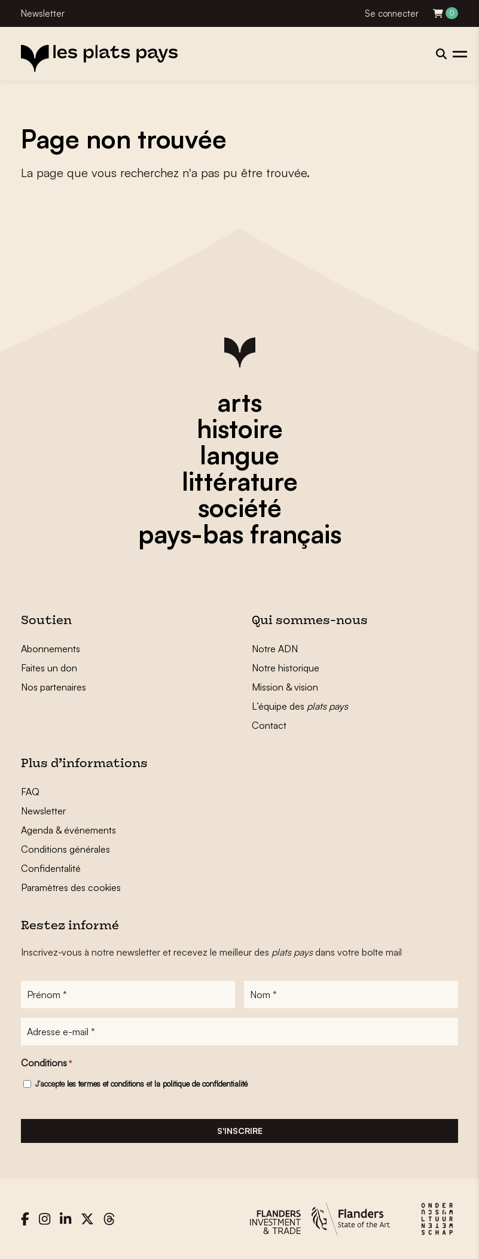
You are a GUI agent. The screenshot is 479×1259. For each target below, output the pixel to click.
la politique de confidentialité (201, 1083)
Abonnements (50, 649)
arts (239, 402)
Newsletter (43, 13)
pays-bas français (239, 533)
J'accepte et (141, 1083)
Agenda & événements (68, 830)
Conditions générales (65, 849)
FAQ (30, 792)
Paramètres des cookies (71, 887)
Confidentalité (51, 868)
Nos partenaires (53, 687)
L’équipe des (300, 706)
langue (239, 454)
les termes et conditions (105, 1083)
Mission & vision (285, 687)
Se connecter (392, 13)
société (240, 507)
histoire (240, 428)
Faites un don (49, 668)
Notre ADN (275, 649)
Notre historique (285, 668)
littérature (240, 481)
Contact (269, 725)
